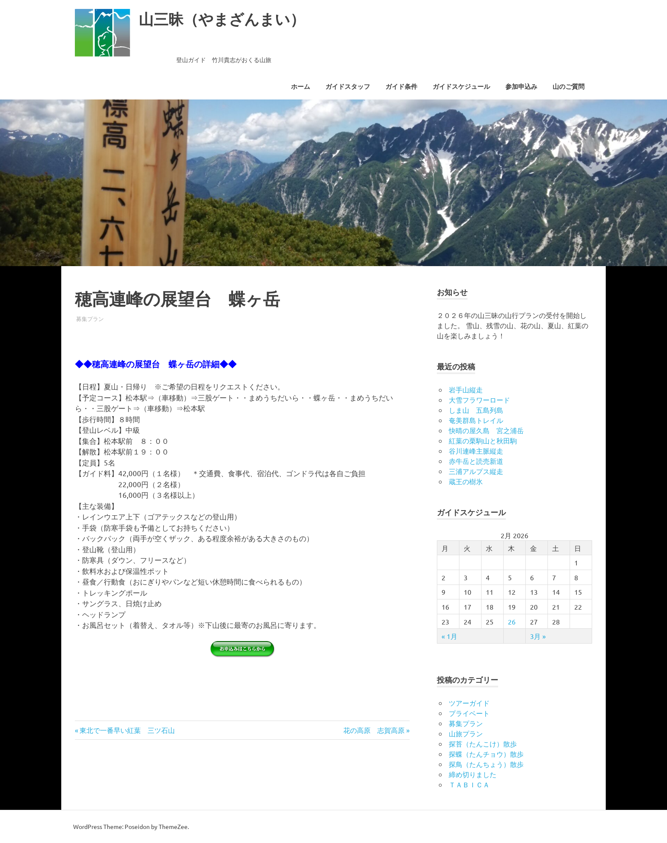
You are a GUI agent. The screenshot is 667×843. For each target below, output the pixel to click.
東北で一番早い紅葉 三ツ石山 (127, 730)
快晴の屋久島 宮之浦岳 (486, 430)
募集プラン (90, 318)
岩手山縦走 (466, 389)
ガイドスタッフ (347, 87)
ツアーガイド (469, 702)
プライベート (469, 713)
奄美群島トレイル (476, 420)
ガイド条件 (401, 87)
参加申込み (521, 87)
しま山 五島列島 (476, 410)
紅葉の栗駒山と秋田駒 (483, 440)
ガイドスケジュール (461, 87)
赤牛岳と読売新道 (476, 461)
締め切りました (472, 774)
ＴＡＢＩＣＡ (469, 784)
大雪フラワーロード (479, 399)
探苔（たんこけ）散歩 (483, 743)
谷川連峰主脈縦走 (476, 450)
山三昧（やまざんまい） (229, 18)
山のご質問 (568, 87)
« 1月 (449, 636)
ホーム (300, 87)
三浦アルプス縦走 (476, 471)
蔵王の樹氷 (466, 481)
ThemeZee (173, 826)
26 (512, 621)
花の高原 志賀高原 (374, 730)
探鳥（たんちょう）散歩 (486, 764)
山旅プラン (466, 733)
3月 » (538, 636)
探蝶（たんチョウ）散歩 (486, 753)
